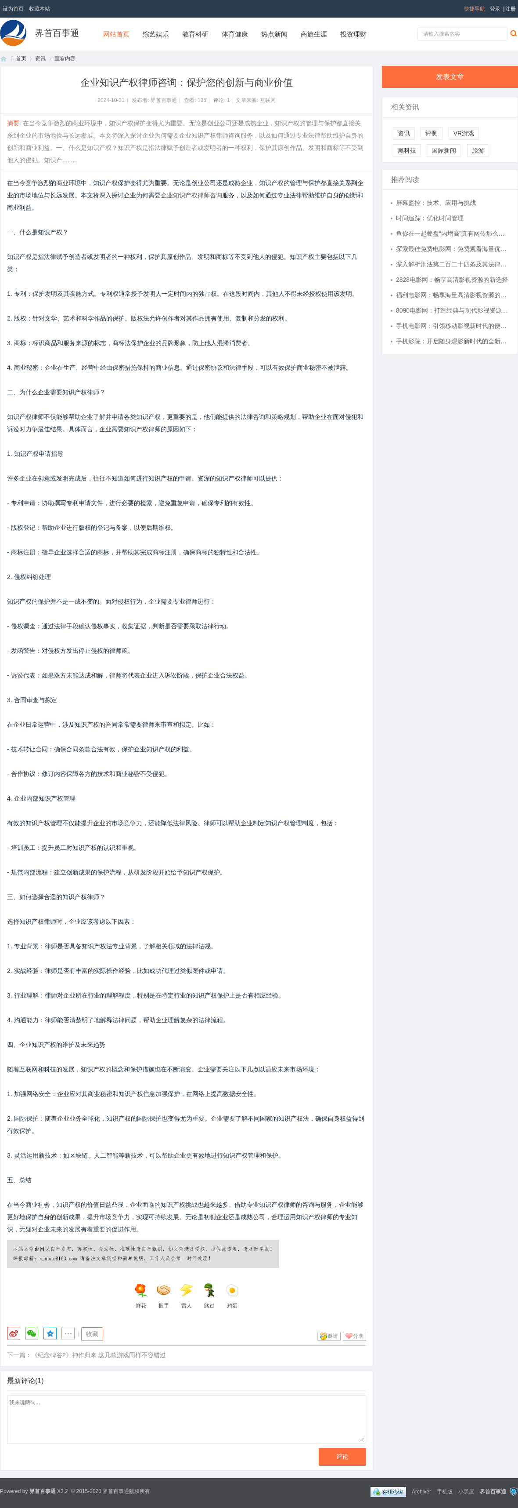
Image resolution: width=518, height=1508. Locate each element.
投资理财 (353, 34)
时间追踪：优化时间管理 (430, 218)
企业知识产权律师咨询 (191, 195)
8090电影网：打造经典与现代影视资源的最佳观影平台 (452, 310)
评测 (431, 133)
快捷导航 (474, 9)
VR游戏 (463, 133)
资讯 (40, 58)
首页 (3, 58)
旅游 (478, 150)
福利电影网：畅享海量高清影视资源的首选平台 (452, 295)
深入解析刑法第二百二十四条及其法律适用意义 (452, 264)
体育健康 (235, 34)
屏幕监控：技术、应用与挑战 (436, 202)
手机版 (445, 1491)
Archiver (421, 1491)
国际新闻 (444, 150)
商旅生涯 (314, 34)
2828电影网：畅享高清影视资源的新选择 (452, 279)
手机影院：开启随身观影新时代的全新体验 (452, 341)
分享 (358, 1336)
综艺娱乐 (156, 34)
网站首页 (116, 34)
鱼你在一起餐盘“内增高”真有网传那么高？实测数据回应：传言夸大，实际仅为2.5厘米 (452, 233)
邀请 (332, 1336)
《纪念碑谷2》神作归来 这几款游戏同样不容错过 (99, 1355)
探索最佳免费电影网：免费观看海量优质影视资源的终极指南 (452, 248)
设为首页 (13, 9)
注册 (510, 9)
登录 (495, 9)
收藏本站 (39, 9)
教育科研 (195, 34)
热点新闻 (274, 34)
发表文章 (450, 76)
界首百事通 (57, 33)
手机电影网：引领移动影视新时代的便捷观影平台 (452, 325)
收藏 (92, 1333)
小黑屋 (466, 1491)
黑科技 (407, 150)
